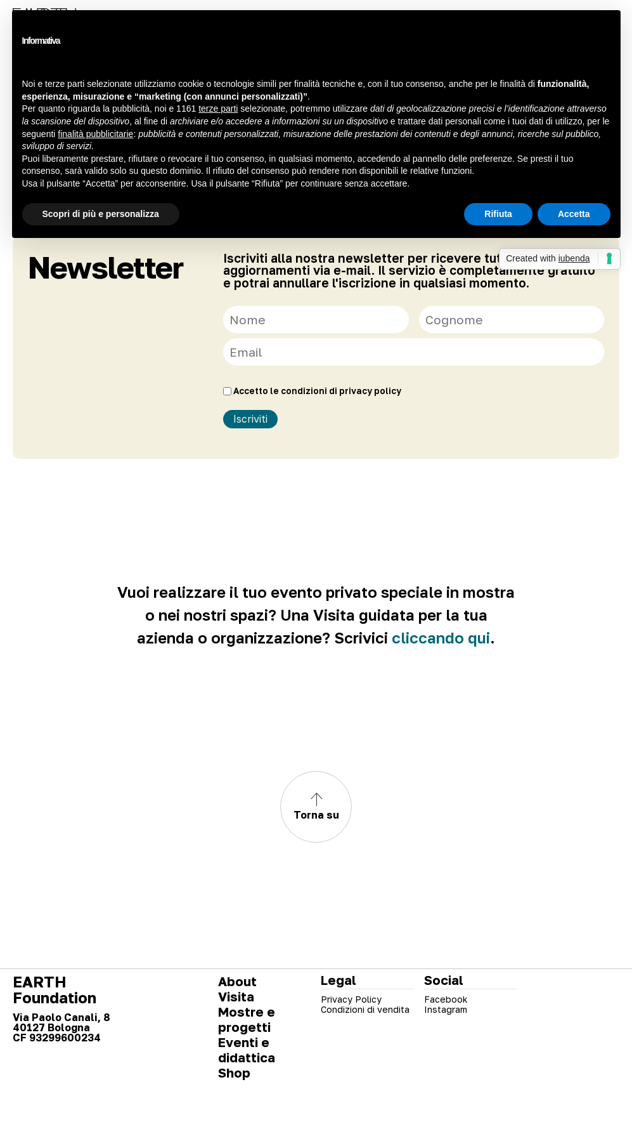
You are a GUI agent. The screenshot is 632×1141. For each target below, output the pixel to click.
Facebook (446, 999)
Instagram (445, 1009)
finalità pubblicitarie (95, 134)
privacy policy (370, 391)
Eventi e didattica (246, 1049)
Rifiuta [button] (498, 214)
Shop (234, 1072)
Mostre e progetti (246, 1019)
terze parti (218, 108)
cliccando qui (441, 637)
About (237, 981)
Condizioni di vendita (365, 1009)
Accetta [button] (574, 214)
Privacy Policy (351, 999)
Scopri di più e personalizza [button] (100, 214)
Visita (236, 996)
